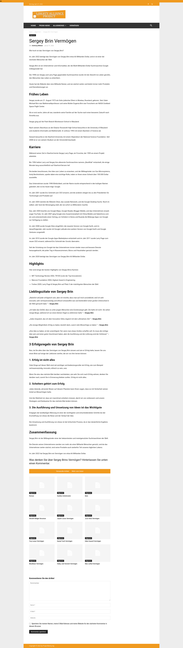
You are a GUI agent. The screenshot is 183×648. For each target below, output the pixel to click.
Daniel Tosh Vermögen (64, 541)
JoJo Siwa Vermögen (92, 518)
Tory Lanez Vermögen (36, 541)
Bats (86, 496)
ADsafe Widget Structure (37, 518)
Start (30, 32)
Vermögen (74, 25)
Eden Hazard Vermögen (93, 541)
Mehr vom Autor (77, 471)
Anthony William (37, 45)
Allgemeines (59, 25)
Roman (31, 496)
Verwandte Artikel (62, 471)
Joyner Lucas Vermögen (65, 518)
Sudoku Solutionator (64, 496)
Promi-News (44, 25)
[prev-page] (30, 568)
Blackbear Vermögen (36, 564)
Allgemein (38, 32)
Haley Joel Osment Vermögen (67, 564)
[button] (151, 26)
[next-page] (34, 568)
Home (33, 25)
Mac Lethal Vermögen (92, 564)
